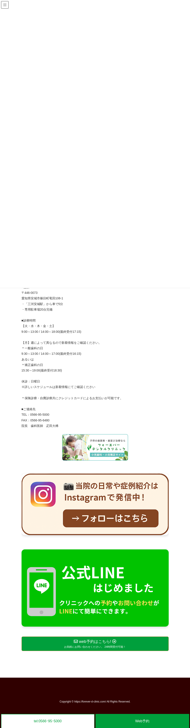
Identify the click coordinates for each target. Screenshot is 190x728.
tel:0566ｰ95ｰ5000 (48, 721)
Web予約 (142, 721)
